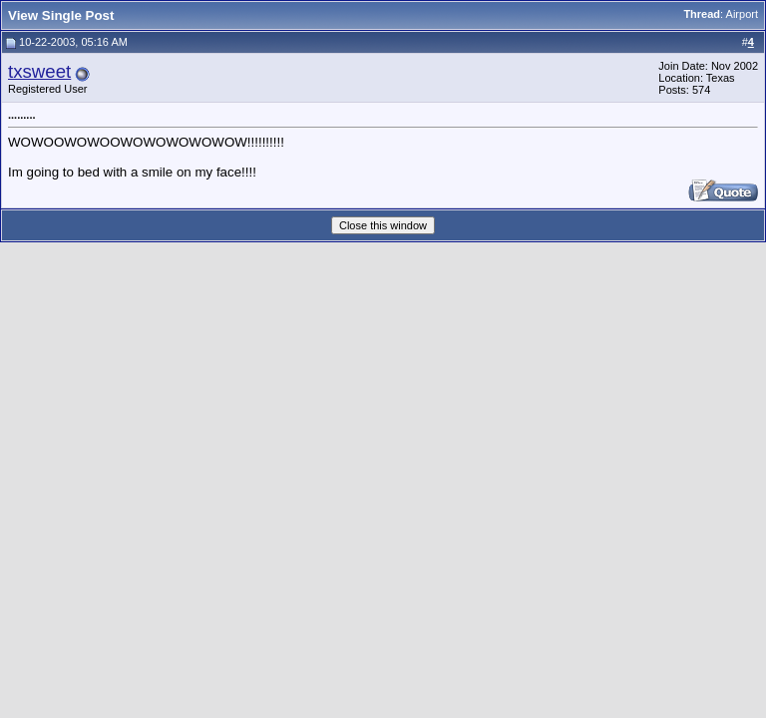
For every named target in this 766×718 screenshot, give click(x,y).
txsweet (39, 71)
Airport (742, 14)
